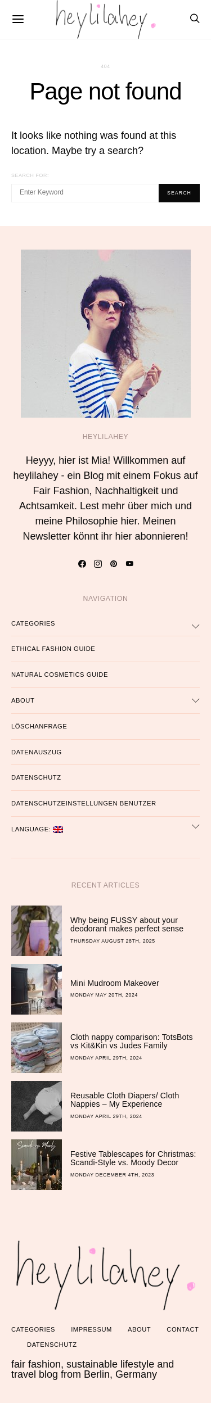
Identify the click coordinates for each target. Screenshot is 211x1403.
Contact (183, 1329)
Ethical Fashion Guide (53, 648)
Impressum (91, 1329)
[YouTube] (129, 564)
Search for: (30, 175)
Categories (33, 623)
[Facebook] (82, 564)
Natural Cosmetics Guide (59, 674)
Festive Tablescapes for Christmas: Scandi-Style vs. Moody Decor (133, 1158)
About (22, 700)
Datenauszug (36, 752)
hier (129, 521)
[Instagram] (98, 564)
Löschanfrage (39, 726)
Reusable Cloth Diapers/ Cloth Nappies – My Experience (124, 1100)
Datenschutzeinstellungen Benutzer (83, 803)
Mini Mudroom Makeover (114, 983)
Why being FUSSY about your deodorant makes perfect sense (126, 925)
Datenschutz (36, 777)
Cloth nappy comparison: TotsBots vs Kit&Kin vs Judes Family (131, 1042)
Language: (37, 829)
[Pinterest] (113, 564)
